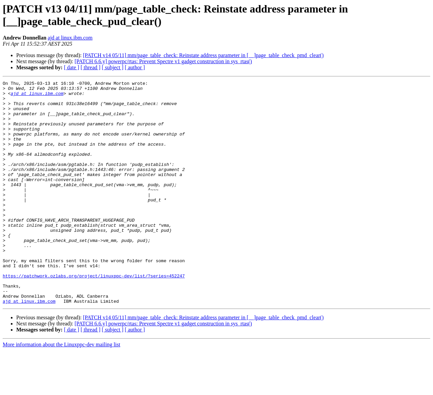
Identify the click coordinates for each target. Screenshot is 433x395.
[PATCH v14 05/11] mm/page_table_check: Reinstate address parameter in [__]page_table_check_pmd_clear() (203, 55)
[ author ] (135, 67)
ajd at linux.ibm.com (70, 38)
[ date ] (71, 67)
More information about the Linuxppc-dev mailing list (61, 389)
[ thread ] (90, 67)
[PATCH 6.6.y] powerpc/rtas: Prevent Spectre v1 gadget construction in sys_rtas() (163, 61)
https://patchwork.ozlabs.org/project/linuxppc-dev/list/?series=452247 (94, 315)
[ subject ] (112, 67)
